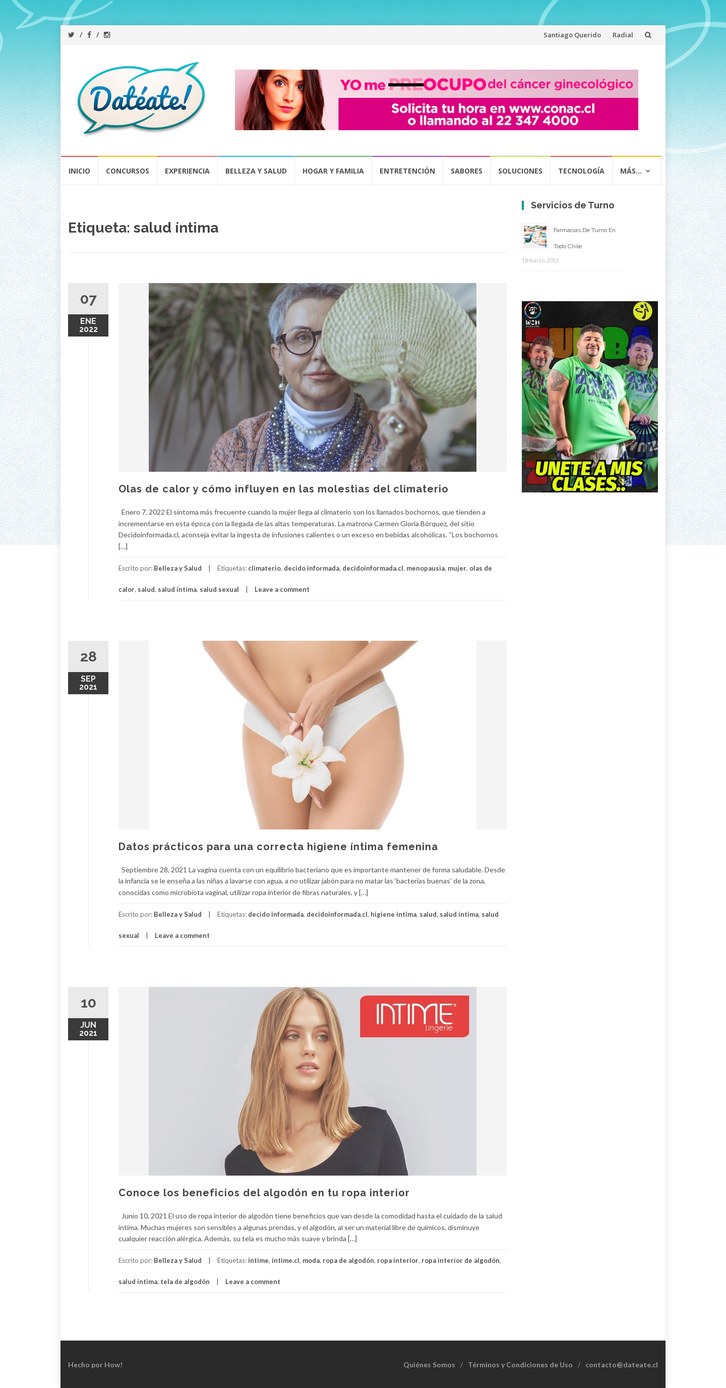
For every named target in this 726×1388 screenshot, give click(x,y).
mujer (457, 568)
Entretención (407, 171)
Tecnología (581, 171)
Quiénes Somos (429, 1364)
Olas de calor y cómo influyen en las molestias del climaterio (283, 489)
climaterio (264, 568)
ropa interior (397, 1260)
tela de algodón (185, 1282)
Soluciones (520, 171)
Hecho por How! (95, 1364)
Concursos (127, 171)
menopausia (425, 568)
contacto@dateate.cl (621, 1364)
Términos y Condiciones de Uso (520, 1364)
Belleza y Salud (256, 171)
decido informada (311, 568)
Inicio (79, 171)
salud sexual (219, 589)
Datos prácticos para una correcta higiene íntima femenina (278, 847)
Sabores (466, 171)
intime (258, 1260)
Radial (623, 34)
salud (146, 589)
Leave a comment (282, 589)
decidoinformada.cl (372, 568)
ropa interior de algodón (460, 1260)
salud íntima (177, 589)
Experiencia (187, 171)
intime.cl (285, 1260)
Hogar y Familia (333, 171)
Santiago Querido (572, 34)
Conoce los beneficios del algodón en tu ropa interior (264, 1193)
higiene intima (393, 914)
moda (311, 1260)
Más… (631, 171)
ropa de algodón (348, 1260)
